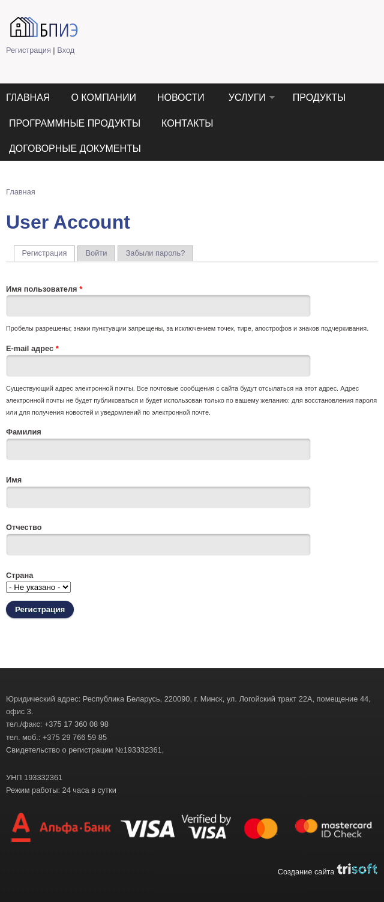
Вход (65, 50)
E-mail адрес (32, 348)
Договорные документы (75, 148)
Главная (28, 97)
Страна (19, 575)
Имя (14, 479)
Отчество (24, 527)
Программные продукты (74, 123)
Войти (96, 252)
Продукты (319, 97)
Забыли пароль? (155, 252)
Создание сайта (328, 871)
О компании (103, 97)
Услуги (247, 97)
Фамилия (23, 431)
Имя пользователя (44, 288)
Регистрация (28, 50)
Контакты (187, 123)
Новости (181, 97)
